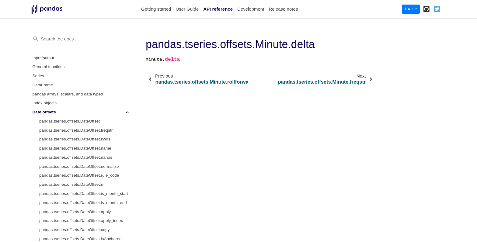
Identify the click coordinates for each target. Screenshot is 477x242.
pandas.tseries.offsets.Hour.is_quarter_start (79, 32)
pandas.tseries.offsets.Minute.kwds (71, 95)
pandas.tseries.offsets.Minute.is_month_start (80, 222)
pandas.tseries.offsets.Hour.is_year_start (76, 50)
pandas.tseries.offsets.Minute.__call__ (74, 195)
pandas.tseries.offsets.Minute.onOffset (74, 168)
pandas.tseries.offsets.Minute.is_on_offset (77, 186)
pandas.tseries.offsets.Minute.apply (71, 204)
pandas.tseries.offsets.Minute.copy (71, 150)
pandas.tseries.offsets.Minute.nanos (72, 113)
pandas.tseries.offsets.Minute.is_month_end (79, 231)
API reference (218, 9)
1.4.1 (409, 9)
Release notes (283, 9)
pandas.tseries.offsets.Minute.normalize (75, 122)
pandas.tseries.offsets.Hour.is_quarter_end (78, 41)
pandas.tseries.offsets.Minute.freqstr (72, 86)
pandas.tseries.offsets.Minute (65, 68)
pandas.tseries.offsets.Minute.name (71, 104)
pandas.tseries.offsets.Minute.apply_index (77, 213)
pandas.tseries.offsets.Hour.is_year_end (76, 59)
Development (250, 9)
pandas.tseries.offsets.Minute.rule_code (75, 132)
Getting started (156, 9)
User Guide (187, 9)
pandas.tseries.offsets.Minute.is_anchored (77, 177)
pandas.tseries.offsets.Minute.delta (73, 77)
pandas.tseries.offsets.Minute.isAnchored (76, 159)
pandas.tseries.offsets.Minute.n (67, 141)
